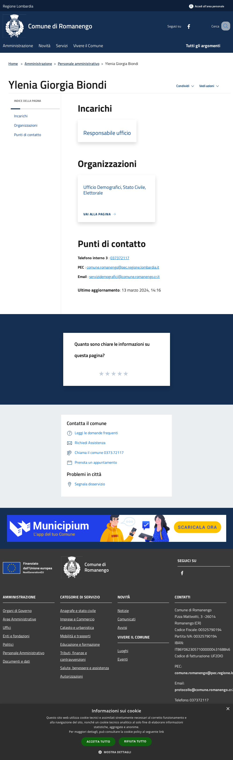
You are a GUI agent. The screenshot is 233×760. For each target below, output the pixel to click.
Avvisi (122, 627)
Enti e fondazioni (16, 636)
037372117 (119, 258)
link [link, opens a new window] (161, 732)
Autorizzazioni (71, 676)
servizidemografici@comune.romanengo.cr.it (124, 276)
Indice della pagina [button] (27, 101)
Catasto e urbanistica (77, 627)
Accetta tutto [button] (98, 742)
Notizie (123, 610)
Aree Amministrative (19, 619)
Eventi (123, 659)
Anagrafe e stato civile (78, 610)
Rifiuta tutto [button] (135, 741)
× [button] (227, 709)
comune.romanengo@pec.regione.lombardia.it (123, 267)
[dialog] (116, 732)
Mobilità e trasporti (75, 636)
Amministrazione (38, 63)
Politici (8, 644)
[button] (116, 752)
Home (13, 63)
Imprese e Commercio (77, 619)
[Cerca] (224, 26)
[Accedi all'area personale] (206, 6)
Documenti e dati (16, 661)
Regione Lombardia (18, 6)
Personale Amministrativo (23, 653)
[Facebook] (183, 26)
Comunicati (127, 619)
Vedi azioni (209, 86)
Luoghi (123, 651)
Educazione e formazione (80, 644)
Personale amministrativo (78, 63)
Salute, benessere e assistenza (84, 668)
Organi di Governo (17, 610)
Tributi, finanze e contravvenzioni (73, 656)
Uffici (7, 627)
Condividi (186, 86)
